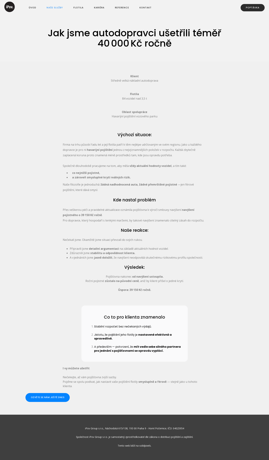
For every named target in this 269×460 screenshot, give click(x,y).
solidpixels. (145, 445)
